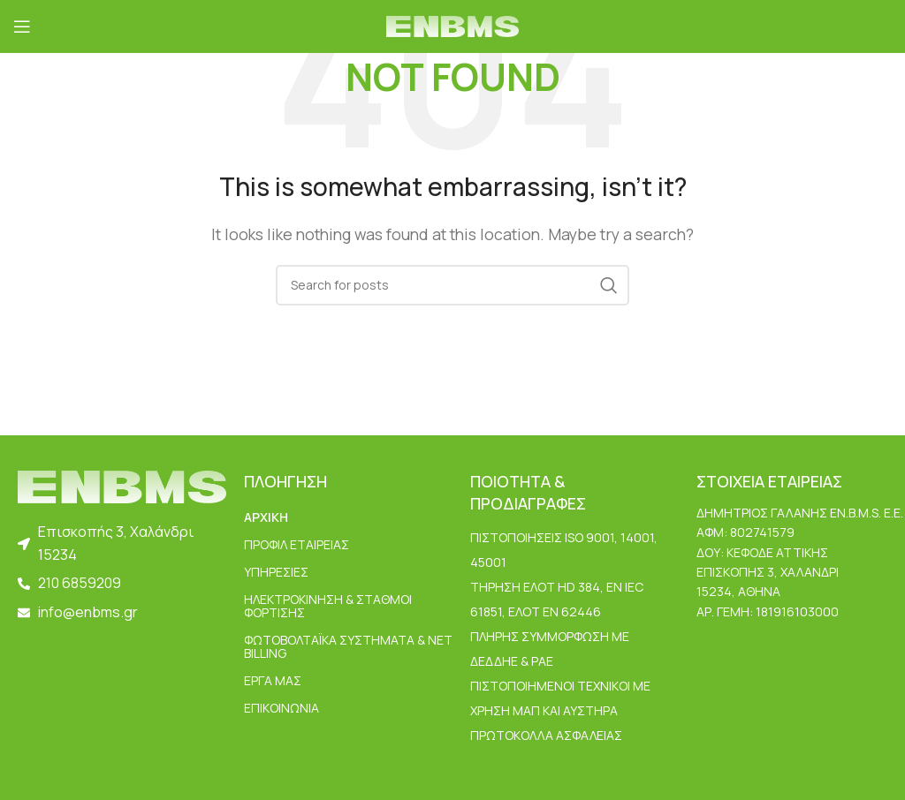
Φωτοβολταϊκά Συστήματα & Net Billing (348, 646)
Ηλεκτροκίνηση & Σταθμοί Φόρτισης (328, 606)
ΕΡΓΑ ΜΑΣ (272, 680)
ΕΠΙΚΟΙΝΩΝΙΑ (281, 707)
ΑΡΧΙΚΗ (266, 517)
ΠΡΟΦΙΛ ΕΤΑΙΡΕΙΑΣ (296, 544)
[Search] (452, 285)
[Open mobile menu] (22, 26)
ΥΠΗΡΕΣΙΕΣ (276, 571)
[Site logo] (452, 24)
